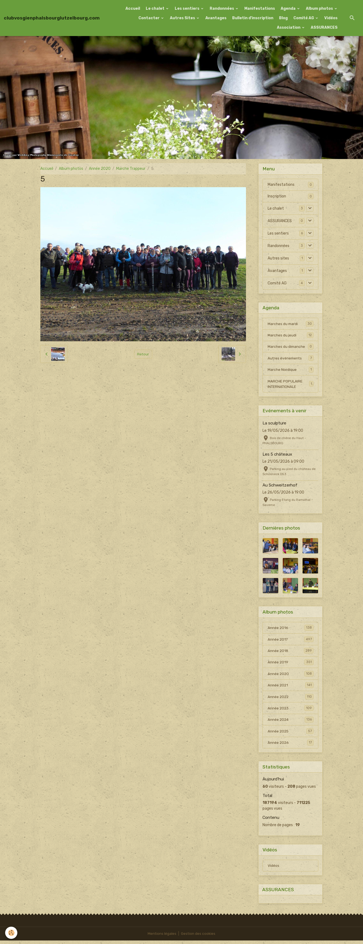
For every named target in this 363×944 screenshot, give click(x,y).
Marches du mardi (290, 323)
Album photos (320, 8)
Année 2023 (290, 710)
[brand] (52, 17)
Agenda (288, 8)
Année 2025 (290, 734)
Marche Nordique (290, 370)
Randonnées (222, 8)
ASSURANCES (324, 27)
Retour (143, 354)
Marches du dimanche (290, 347)
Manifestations (259, 8)
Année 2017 (290, 640)
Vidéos (331, 18)
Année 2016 (290, 629)
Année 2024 (290, 722)
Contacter (149, 18)
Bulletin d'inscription (252, 18)
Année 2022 (290, 699)
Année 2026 (290, 745)
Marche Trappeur (130, 168)
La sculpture (274, 424)
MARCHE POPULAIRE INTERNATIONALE (290, 385)
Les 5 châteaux (277, 455)
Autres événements (290, 358)
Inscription (277, 196)
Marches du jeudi (290, 335)
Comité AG (304, 18)
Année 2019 (290, 664)
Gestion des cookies (198, 937)
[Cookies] (11, 933)
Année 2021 (290, 687)
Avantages (215, 18)
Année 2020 (100, 168)
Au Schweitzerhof (279, 486)
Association (289, 27)
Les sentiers (187, 8)
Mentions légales (161, 937)
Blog (283, 18)
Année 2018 (290, 652)
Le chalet (155, 8)
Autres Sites (183, 18)
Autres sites (278, 258)
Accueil (132, 8)
